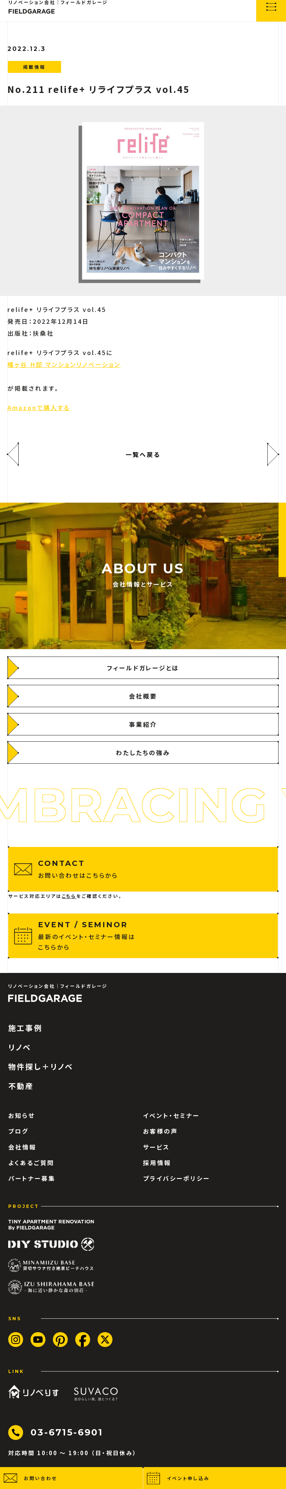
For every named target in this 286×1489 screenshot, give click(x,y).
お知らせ (21, 1115)
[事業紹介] (143, 724)
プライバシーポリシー (176, 1178)
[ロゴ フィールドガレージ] (45, 998)
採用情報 (157, 1162)
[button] (71, 1478)
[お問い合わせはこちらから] (143, 869)
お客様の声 (160, 1131)
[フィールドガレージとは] (143, 668)
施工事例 (25, 1028)
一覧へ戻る (143, 454)
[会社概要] (143, 696)
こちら (69, 896)
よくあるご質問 (31, 1162)
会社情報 (22, 1147)
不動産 (21, 1086)
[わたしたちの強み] (143, 752)
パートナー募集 (31, 1178)
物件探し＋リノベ (40, 1066)
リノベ (19, 1047)
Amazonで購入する (38, 407)
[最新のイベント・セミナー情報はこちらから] (143, 935)
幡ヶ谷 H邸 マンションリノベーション (64, 364)
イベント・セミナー (171, 1115)
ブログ (18, 1131)
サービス (156, 1147)
